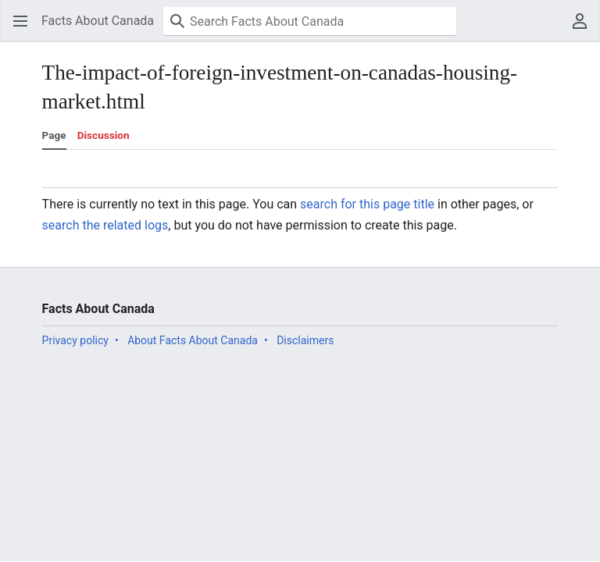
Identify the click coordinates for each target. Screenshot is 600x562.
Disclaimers (305, 340)
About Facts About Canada (192, 340)
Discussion (103, 135)
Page (54, 135)
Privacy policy (75, 340)
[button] (20, 21)
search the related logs (105, 225)
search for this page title (367, 204)
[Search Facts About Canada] (309, 21)
